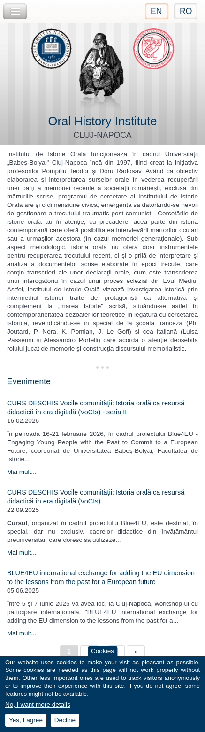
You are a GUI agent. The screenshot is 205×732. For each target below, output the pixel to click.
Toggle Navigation (15, 11)
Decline (65, 725)
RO (186, 11)
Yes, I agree (26, 725)
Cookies (102, 655)
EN (156, 11)
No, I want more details (37, 709)
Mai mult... (22, 471)
